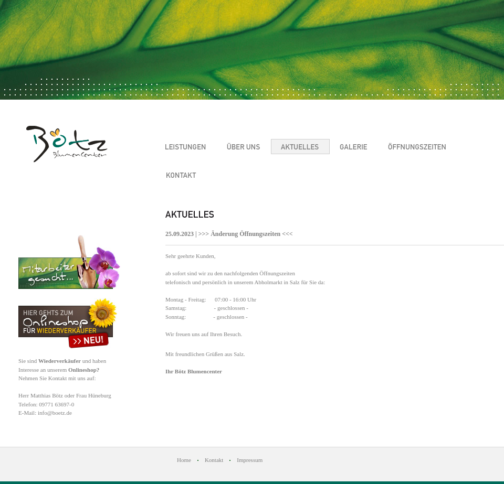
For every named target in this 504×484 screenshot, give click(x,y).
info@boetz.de (55, 413)
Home (184, 460)
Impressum (249, 460)
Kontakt (214, 460)
